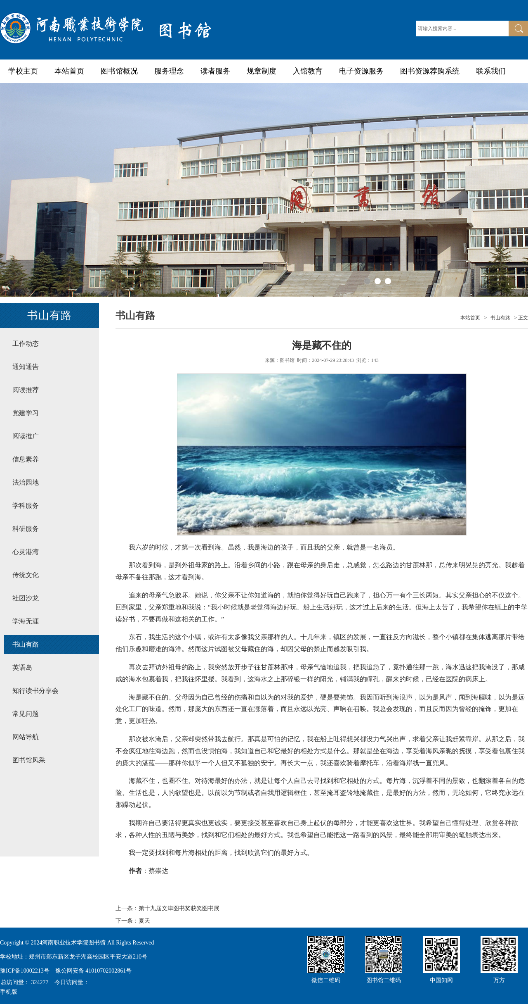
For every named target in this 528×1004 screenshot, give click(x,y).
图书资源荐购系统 (430, 71)
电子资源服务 (361, 71)
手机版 (8, 992)
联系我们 (491, 71)
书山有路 (25, 644)
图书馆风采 (28, 760)
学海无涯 (25, 621)
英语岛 (22, 667)
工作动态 (25, 343)
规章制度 (261, 71)
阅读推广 (25, 436)
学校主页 (23, 71)
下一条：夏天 (133, 921)
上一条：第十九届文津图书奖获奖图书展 (167, 908)
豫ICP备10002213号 (25, 971)
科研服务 (25, 528)
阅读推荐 (25, 389)
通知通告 (25, 366)
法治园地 (25, 482)
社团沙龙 (25, 598)
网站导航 (25, 736)
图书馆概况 (119, 71)
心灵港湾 (25, 551)
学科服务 (25, 505)
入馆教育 (308, 71)
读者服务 (215, 71)
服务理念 (169, 71)
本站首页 (69, 71)
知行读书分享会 (35, 690)
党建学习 (25, 412)
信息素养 (25, 459)
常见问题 (25, 713)
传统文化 (25, 574)
